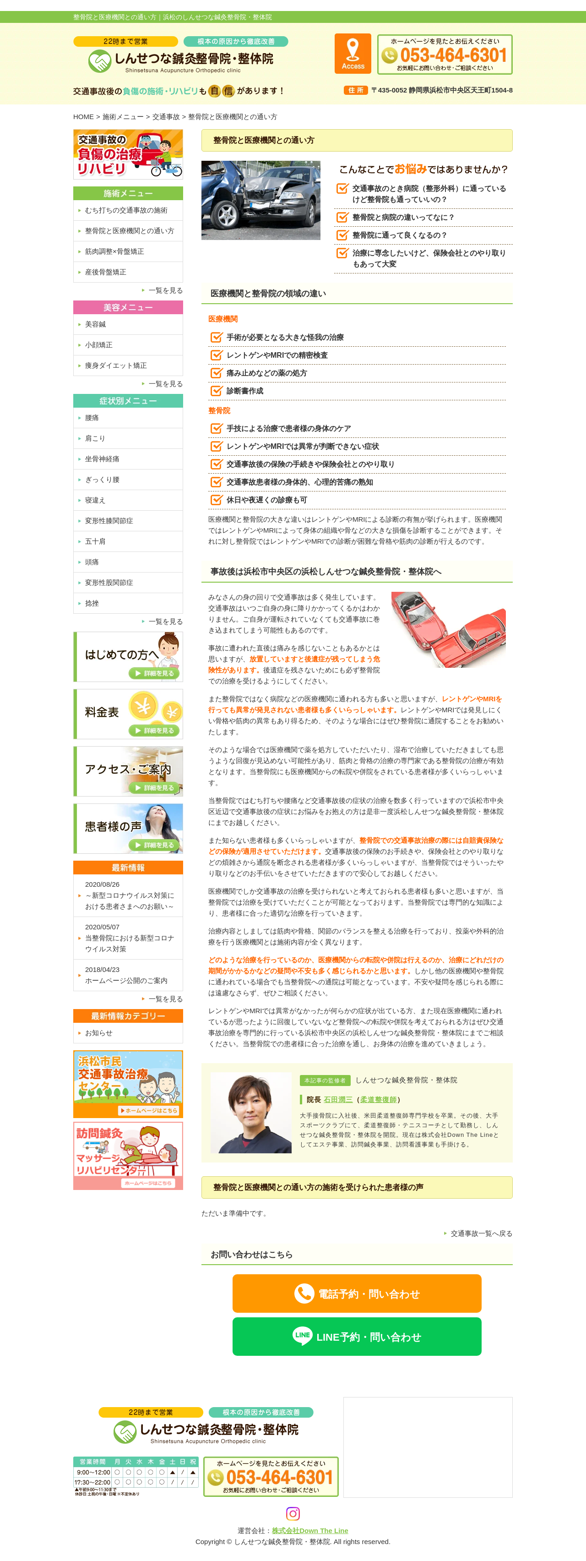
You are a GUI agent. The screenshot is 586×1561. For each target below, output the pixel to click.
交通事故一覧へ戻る (482, 1233)
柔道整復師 (378, 1099)
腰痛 (92, 417)
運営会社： (255, 1530)
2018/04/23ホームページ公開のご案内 (126, 975)
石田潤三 (338, 1099)
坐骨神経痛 (102, 459)
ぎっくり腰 (102, 479)
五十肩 (95, 541)
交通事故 (166, 116)
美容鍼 (95, 324)
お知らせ (99, 1033)
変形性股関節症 (109, 582)
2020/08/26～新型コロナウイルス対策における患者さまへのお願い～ (129, 895)
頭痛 (92, 562)
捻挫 (92, 603)
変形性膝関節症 (109, 520)
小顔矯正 (99, 345)
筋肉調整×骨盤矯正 (114, 251)
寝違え (95, 500)
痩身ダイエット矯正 (116, 365)
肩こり (95, 438)
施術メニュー (123, 116)
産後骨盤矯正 (105, 272)
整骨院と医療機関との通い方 (129, 231)
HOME (83, 116)
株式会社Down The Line (310, 1530)
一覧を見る (166, 290)
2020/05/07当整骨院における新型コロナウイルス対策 (129, 938)
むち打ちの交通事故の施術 (126, 210)
